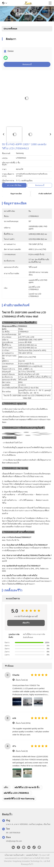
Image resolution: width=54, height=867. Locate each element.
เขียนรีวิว (26, 623)
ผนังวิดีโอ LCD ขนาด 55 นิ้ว (27, 787)
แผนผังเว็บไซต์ (31, 855)
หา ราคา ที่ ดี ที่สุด (14, 185)
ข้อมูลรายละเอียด (16, 194)
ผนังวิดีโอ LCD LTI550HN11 (16, 793)
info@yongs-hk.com (14, 841)
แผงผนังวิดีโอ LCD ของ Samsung (19, 799)
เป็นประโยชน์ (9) (22, 751)
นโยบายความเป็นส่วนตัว (14, 855)
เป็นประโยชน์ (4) (22, 680)
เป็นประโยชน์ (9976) (23, 723)
